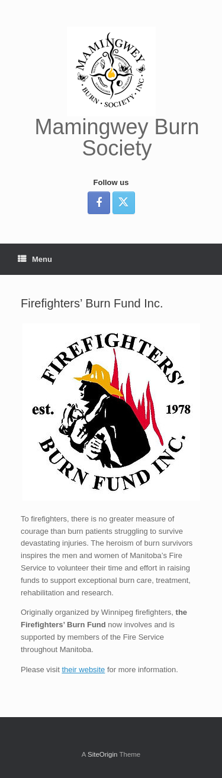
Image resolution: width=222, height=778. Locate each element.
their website (83, 669)
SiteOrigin (103, 754)
